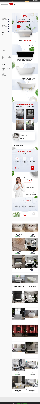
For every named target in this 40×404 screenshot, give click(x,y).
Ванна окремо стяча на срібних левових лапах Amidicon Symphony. (31, 390)
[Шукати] (1, 4)
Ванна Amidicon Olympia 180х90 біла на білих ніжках (18, 286)
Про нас (3, 11)
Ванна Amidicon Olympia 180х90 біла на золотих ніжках (31, 286)
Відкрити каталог (19, 26)
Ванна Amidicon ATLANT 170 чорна (31, 251)
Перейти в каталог (32, 167)
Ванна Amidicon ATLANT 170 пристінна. (18, 251)
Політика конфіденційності (24, 403)
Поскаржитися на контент (18, 403)
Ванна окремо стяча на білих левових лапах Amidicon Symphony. (32, 372)
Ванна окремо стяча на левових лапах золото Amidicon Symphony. (18, 390)
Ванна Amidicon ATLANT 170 (31, 234)
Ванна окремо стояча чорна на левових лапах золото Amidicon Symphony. (18, 372)
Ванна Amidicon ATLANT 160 (18, 234)
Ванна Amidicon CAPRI (18, 268)
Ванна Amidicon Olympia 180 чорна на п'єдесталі (32, 269)
